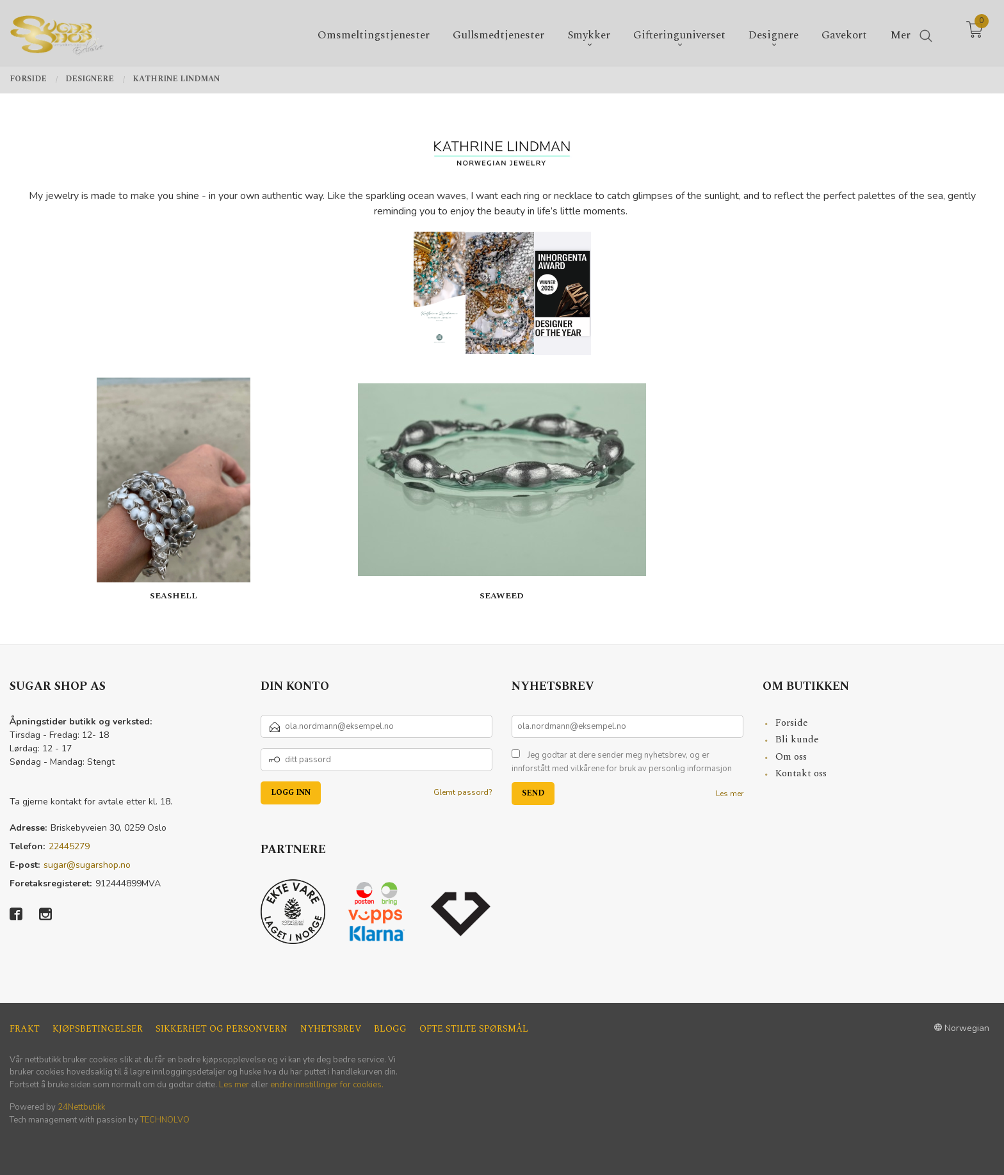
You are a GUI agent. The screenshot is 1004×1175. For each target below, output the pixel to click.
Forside (791, 722)
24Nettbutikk (81, 1107)
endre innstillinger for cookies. (327, 1085)
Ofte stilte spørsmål (473, 1028)
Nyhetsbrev (330, 1028)
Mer (900, 33)
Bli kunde (797, 739)
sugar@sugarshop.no (87, 865)
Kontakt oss (801, 773)
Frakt (25, 1028)
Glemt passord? (462, 792)
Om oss (791, 756)
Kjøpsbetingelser (98, 1028)
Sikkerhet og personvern (221, 1028)
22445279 (69, 846)
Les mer (729, 793)
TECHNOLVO (165, 1120)
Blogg (390, 1028)
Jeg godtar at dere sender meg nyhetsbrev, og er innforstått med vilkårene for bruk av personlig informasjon (622, 762)
